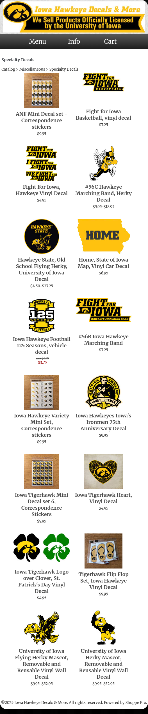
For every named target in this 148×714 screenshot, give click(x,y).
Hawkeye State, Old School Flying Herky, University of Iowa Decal (41, 269)
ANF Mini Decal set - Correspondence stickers (41, 120)
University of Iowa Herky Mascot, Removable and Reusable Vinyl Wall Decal (103, 664)
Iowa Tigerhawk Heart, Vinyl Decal (103, 498)
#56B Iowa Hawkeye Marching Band (103, 339)
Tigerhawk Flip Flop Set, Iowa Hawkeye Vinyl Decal (103, 580)
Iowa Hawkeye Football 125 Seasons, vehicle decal (41, 345)
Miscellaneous (32, 69)
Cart (110, 41)
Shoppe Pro (136, 702)
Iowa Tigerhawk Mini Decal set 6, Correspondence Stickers (42, 504)
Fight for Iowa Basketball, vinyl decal (103, 114)
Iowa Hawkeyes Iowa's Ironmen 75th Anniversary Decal (103, 422)
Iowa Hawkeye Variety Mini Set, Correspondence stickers (41, 425)
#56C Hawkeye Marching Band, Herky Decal (103, 193)
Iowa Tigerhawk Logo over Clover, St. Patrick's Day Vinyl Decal (42, 581)
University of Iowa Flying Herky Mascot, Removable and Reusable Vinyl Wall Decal (41, 664)
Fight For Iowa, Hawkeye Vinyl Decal (42, 190)
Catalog (8, 69)
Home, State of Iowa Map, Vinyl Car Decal (103, 263)
